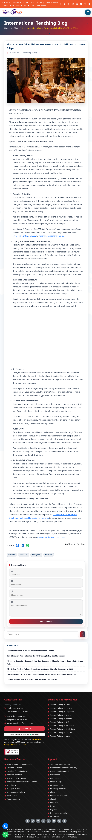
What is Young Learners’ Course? (20, 764)
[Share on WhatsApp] (27, 545)
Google (7, 744)
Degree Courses (13, 799)
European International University (63, 768)
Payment (53, 809)
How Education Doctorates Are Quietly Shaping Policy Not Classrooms (36, 656)
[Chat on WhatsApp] (5, 834)
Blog (16, 28)
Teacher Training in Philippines (62, 725)
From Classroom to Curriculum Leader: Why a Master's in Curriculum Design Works (41, 674)
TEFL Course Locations (16, 792)
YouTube (61, 236)
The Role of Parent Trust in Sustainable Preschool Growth (30, 651)
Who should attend (14, 768)
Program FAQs (55, 782)
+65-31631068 (21, 5)
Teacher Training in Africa (60, 736)
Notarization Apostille (58, 813)
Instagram (52, 236)
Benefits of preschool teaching (19, 771)
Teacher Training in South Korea (62, 729)
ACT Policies (55, 816)
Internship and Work (58, 788)
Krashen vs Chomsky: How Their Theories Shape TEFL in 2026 (32, 679)
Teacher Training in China (60, 704)
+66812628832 (23, 711)
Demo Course (55, 778)
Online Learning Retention (60, 771)
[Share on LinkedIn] (22, 545)
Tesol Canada (12, 795)
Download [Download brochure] (24, 728)
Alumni (23, 744)
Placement (54, 792)
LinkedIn (33, 236)
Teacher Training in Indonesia (61, 718)
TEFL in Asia (11, 785)
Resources (54, 802)
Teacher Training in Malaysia (61, 715)
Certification (55, 775)
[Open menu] (88, 12)
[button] (5, 826)
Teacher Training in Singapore (62, 711)
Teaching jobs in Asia (15, 775)
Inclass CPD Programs (58, 795)
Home (6, 28)
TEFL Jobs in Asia (13, 788)
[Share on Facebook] (17, 545)
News (52, 806)
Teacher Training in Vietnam (61, 708)
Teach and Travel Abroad (16, 778)
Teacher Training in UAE (59, 722)
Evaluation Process (57, 785)
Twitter (25, 236)
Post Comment (46, 621)
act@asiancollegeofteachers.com (20, 723)
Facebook (17, 236)
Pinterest (42, 236)
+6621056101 (28, 2)
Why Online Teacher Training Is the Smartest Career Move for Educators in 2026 (40, 669)
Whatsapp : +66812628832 (47, 2)
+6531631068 (21, 720)
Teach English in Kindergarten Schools (22, 782)
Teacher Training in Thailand (61, 732)
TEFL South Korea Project (60, 764)
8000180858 (41, 5)
